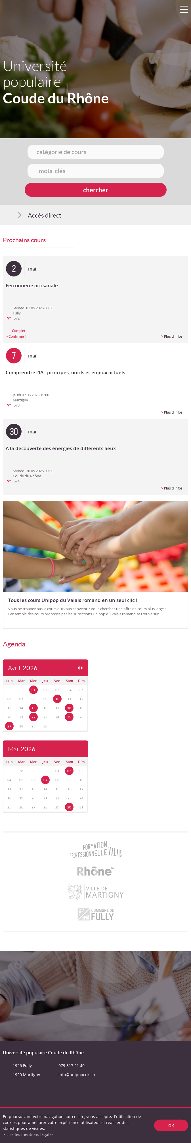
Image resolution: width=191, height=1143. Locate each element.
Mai (21, 749)
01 (33, 689)
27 (9, 726)
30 (69, 807)
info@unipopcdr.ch (76, 1074)
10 (57, 699)
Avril (22, 668)
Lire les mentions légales (30, 1134)
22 (33, 717)
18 (69, 708)
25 (69, 717)
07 (45, 780)
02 (69, 771)
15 (33, 708)
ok (171, 1125)
